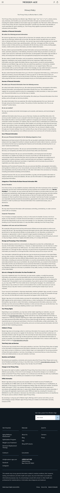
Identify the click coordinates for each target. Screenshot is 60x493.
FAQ (23, 441)
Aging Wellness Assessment (7, 435)
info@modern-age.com (9, 459)
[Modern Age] (30, 2)
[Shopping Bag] (57, 2)
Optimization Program (9, 439)
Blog (23, 438)
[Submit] (57, 417)
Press (43, 438)
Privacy (38, 487)
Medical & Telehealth (53, 487)
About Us (24, 434)
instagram (5, 466)
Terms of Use (44, 487)
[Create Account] (54, 2)
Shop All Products (27, 444)
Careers (43, 434)
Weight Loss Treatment (9, 443)
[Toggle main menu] (2, 2)
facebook (5, 462)
